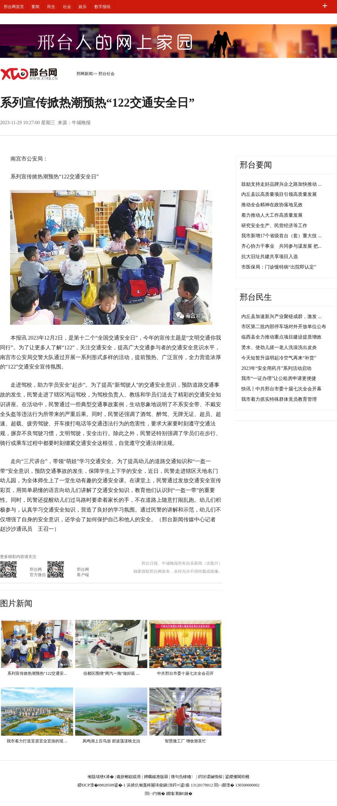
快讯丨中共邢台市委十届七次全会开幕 (281, 388)
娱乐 (83, 6)
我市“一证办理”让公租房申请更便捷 (278, 378)
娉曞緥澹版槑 (156, 776)
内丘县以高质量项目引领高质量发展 (279, 194)
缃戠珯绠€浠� (101, 776)
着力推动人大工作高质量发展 (272, 215)
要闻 (35, 6)
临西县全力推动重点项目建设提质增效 (281, 337)
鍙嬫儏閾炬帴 (237, 776)
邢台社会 (106, 73)
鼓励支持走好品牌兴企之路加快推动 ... (281, 184)
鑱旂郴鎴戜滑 (129, 776)
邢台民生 (256, 297)
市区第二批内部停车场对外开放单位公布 (283, 326)
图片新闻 (16, 603)
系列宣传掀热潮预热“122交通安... (37, 673)
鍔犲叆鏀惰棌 (210, 776)
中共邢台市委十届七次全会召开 (185, 673)
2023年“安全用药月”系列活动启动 (276, 368)
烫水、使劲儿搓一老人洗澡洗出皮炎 (279, 347)
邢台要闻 (256, 165)
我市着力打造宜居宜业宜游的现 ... (37, 741)
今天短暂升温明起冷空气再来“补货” (278, 357)
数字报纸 (102, 6)
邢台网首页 (14, 6)
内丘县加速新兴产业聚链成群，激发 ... (281, 316)
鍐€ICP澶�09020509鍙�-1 (102, 785)
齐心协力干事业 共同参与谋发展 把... (281, 246)
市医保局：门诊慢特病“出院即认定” (278, 267)
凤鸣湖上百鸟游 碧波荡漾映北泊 (111, 741)
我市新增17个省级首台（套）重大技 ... (281, 235)
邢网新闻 (84, 73)
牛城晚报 (81, 122)
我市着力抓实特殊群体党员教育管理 (279, 399)
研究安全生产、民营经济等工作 (274, 225)
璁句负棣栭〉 (183, 776)
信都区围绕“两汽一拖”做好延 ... (111, 673)
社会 (67, 6)
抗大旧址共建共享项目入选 (269, 256)
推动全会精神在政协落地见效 (272, 204)
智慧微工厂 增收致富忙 (185, 741)
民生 (51, 6)
